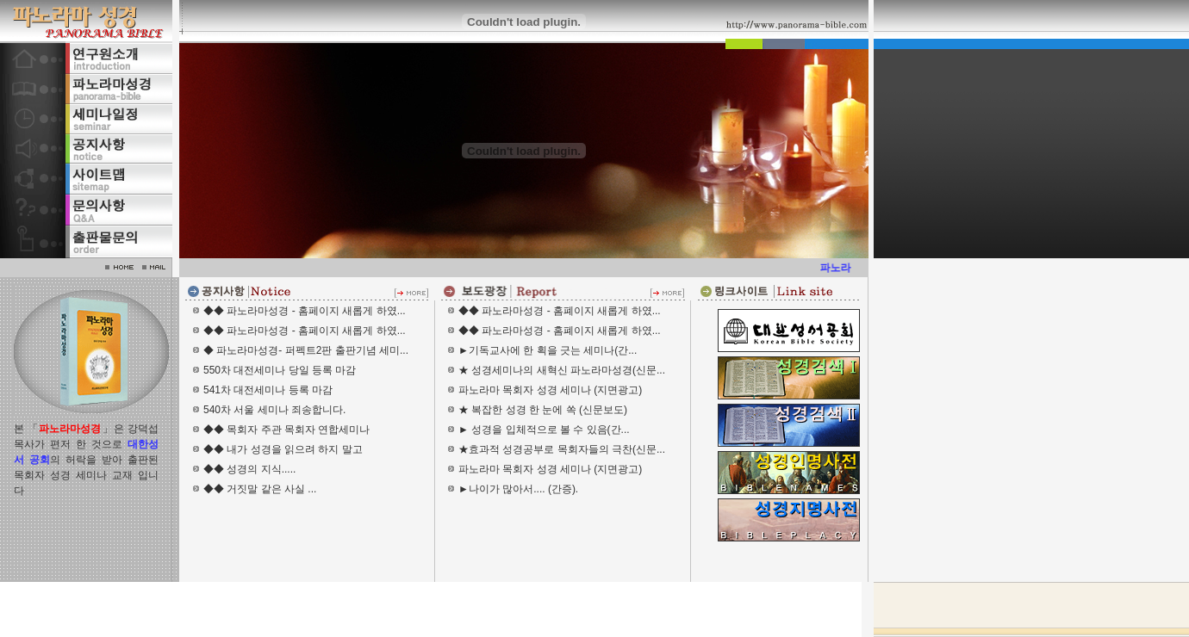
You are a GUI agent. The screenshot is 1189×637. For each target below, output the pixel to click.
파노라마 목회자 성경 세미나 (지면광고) (550, 390)
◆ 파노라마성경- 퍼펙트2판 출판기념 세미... (305, 350)
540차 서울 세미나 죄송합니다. (274, 410)
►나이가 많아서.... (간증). (518, 489)
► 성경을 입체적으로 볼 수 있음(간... (544, 430)
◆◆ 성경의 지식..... (249, 469)
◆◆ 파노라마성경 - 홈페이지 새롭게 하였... (304, 311)
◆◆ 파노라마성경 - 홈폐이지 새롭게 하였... (559, 311)
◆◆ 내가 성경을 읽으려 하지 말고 (283, 449)
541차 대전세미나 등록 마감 (268, 390)
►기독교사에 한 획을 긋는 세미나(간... (547, 350)
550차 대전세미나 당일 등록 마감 (279, 370)
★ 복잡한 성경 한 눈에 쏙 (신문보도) (542, 410)
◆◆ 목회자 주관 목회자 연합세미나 (286, 430)
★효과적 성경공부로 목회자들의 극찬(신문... (561, 449)
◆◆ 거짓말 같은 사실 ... (259, 489)
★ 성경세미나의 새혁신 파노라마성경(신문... (561, 370)
